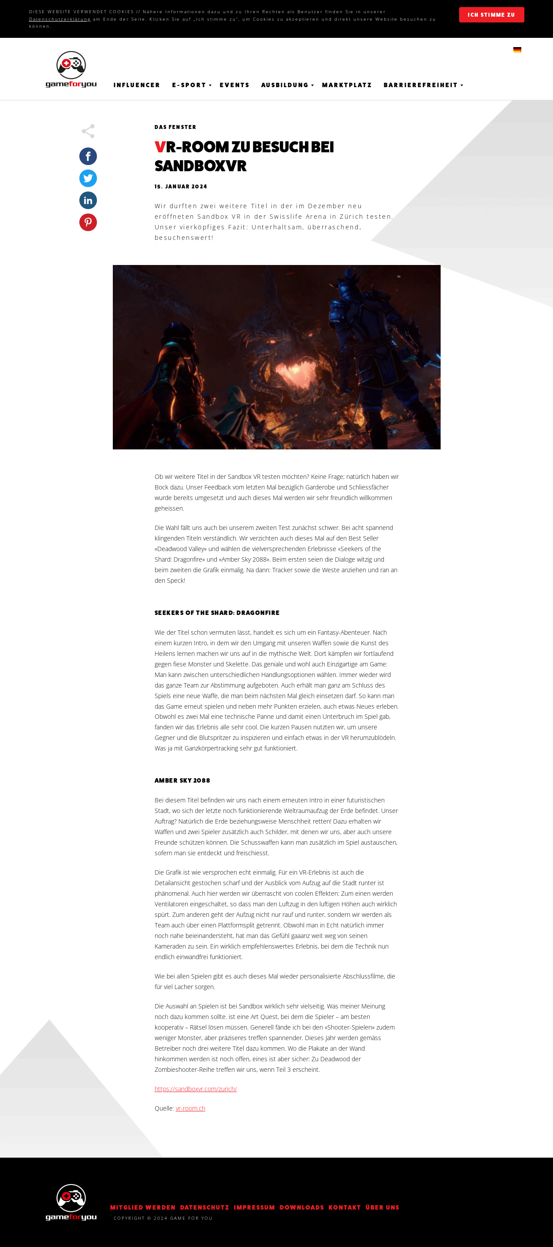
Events (235, 84)
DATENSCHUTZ (205, 1207)
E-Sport (189, 84)
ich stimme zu (491, 15)
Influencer (137, 84)
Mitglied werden (143, 1207)
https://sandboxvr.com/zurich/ (196, 1089)
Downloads (302, 1207)
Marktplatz (347, 84)
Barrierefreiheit (421, 84)
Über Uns (383, 1207)
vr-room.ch (190, 1108)
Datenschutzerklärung (60, 19)
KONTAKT (345, 1207)
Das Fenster (176, 127)
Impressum (254, 1207)
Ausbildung (285, 84)
